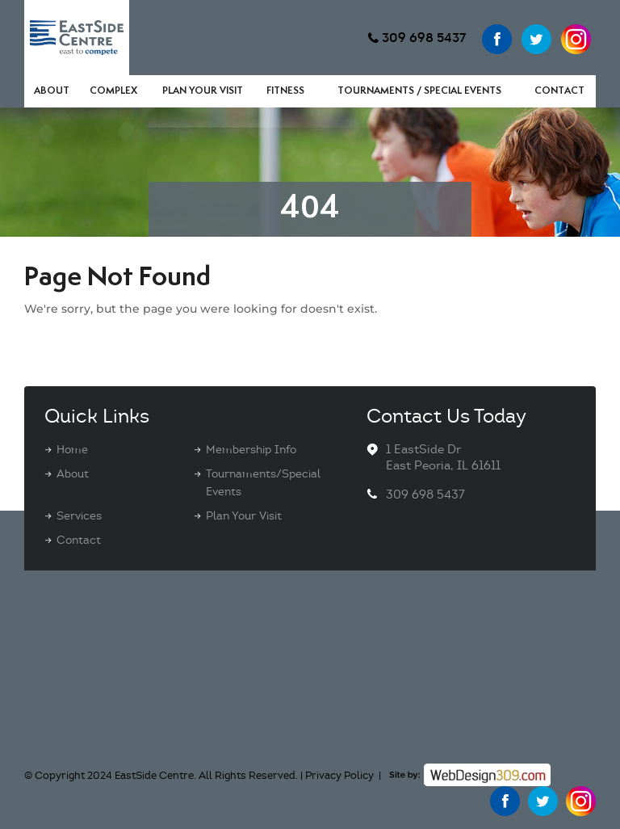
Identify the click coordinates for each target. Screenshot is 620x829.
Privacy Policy (339, 775)
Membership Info (251, 450)
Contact (559, 91)
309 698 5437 (424, 37)
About (51, 91)
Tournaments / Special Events (419, 91)
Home (72, 450)
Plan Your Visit (202, 91)
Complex (113, 91)
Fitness (285, 91)
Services (79, 516)
